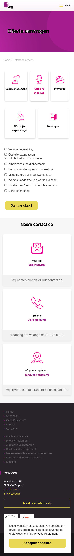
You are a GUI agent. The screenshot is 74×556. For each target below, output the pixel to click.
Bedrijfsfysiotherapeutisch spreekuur (29, 169)
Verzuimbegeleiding (18, 149)
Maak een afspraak (37, 503)
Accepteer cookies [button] (37, 543)
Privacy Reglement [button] (46, 533)
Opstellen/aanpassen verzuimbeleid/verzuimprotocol (23, 156)
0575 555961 (11, 489)
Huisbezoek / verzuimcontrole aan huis (30, 185)
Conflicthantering (17, 190)
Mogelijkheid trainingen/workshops (28, 174)
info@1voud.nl (12, 493)
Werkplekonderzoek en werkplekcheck (30, 180)
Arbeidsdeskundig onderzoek (24, 163)
